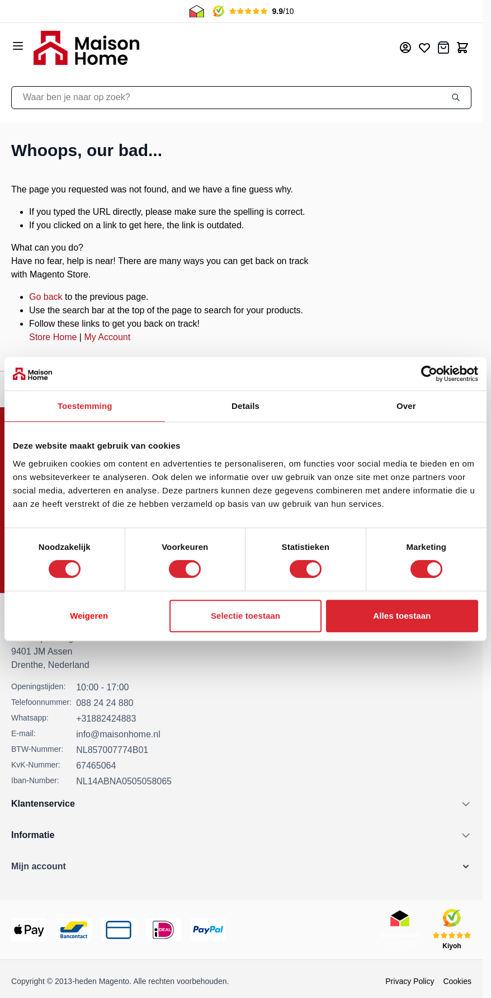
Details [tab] (245, 406)
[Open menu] (18, 46)
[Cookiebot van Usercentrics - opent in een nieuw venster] (429, 373)
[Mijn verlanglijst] (424, 48)
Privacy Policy (409, 981)
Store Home (53, 337)
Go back (46, 297)
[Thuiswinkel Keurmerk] (400, 929)
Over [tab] (406, 406)
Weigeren (89, 615)
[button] (241, 866)
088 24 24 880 (104, 703)
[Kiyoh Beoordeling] (451, 929)
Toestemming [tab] (85, 406)
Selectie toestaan (245, 615)
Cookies (457, 981)
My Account (107, 337)
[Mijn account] (405, 48)
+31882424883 (106, 718)
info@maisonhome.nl (118, 734)
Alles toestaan (402, 615)
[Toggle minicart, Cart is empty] (462, 48)
